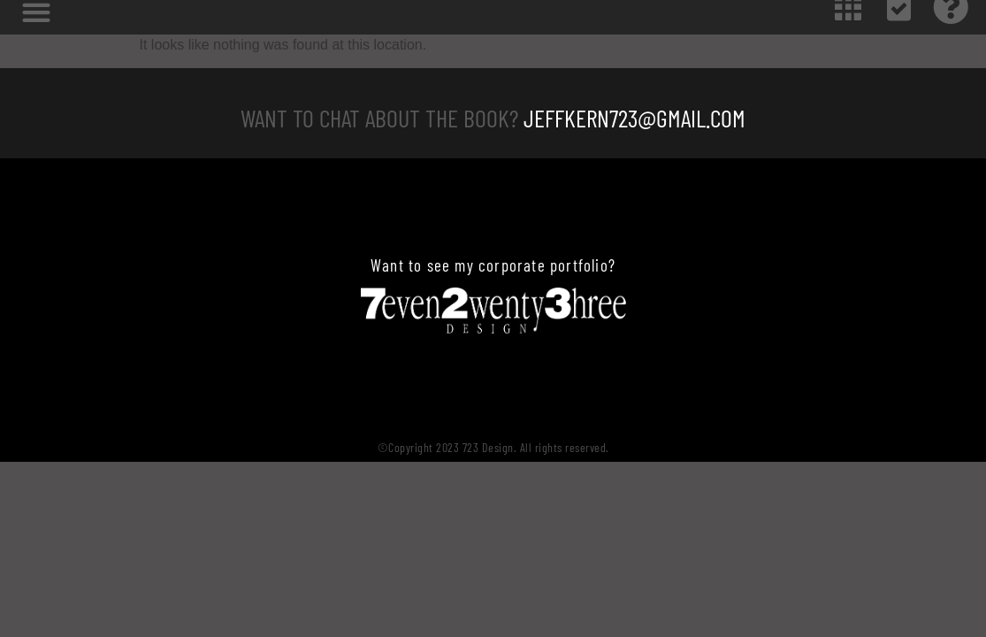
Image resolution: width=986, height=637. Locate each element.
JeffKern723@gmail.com (634, 118)
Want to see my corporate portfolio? (493, 265)
